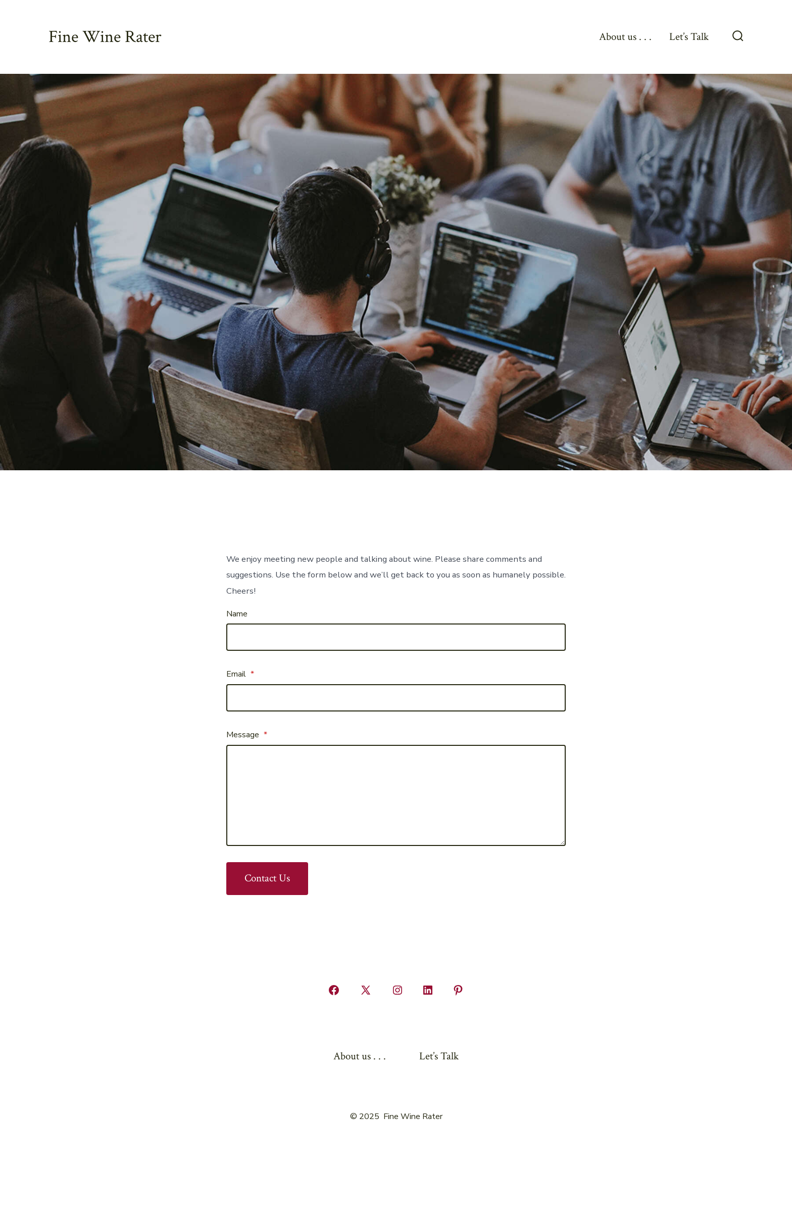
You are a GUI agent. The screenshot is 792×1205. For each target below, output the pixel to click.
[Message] (396, 795)
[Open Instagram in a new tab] (397, 990)
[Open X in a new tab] (365, 990)
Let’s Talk (689, 36)
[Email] (396, 697)
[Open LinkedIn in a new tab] (428, 990)
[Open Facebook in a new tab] (334, 990)
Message (246, 734)
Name (236, 613)
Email (240, 674)
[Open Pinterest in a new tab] (458, 990)
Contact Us (267, 878)
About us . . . (625, 36)
